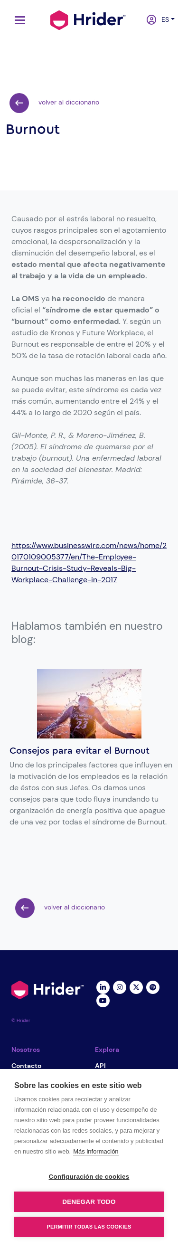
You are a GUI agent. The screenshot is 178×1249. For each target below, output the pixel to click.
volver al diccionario (54, 103)
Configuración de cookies (89, 1176)
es (163, 19)
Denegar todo (88, 1201)
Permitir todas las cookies (89, 1227)
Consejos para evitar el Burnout (79, 751)
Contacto (26, 1065)
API (100, 1065)
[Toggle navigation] (17, 20)
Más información (95, 1151)
